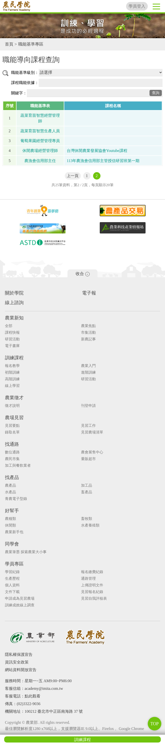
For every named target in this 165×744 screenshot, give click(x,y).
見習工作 (88, 426)
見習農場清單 (92, 432)
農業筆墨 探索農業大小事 (26, 552)
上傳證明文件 (92, 585)
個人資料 (12, 585)
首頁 (9, 44)
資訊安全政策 (17, 662)
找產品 (12, 477)
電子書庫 (12, 346)
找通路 (12, 444)
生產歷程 (12, 578)
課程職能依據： (25, 83)
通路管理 (88, 578)
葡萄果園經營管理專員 (40, 141)
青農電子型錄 (16, 499)
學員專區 (14, 564)
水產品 (10, 492)
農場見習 (14, 417)
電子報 (89, 293)
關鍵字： (19, 93)
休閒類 (10, 525)
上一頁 (73, 176)
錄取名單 (12, 432)
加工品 (86, 485)
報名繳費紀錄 (92, 572)
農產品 (10, 485)
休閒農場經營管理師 (40, 151)
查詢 (155, 93)
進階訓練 (88, 372)
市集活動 (88, 332)
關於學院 (14, 293)
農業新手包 (14, 532)
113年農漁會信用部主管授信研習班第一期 (103, 161)
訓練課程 (82, 739)
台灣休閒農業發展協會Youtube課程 (97, 151)
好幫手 (12, 510)
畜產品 (86, 492)
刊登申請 (88, 406)
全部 (8, 326)
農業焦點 (88, 326)
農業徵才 (14, 397)
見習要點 (12, 426)
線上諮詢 (14, 302)
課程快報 (12, 332)
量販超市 (88, 459)
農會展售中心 (92, 452)
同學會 (12, 544)
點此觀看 (32, 696)
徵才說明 (12, 406)
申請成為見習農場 (19, 598)
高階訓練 (12, 379)
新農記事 (88, 339)
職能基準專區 (30, 44)
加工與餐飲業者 (18, 465)
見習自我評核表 (94, 598)
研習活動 (12, 339)
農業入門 (88, 366)
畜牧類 (86, 519)
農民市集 (12, 459)
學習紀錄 (12, 572)
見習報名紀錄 (92, 592)
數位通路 (12, 452)
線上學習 (12, 386)
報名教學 (12, 366)
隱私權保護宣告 (19, 654)
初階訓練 (12, 372)
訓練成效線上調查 (19, 605)
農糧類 (10, 519)
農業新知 (14, 317)
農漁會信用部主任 (40, 161)
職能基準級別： (25, 72)
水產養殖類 (90, 525)
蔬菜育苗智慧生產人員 (40, 131)
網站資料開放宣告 (20, 670)
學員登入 (137, 6)
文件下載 (12, 592)
